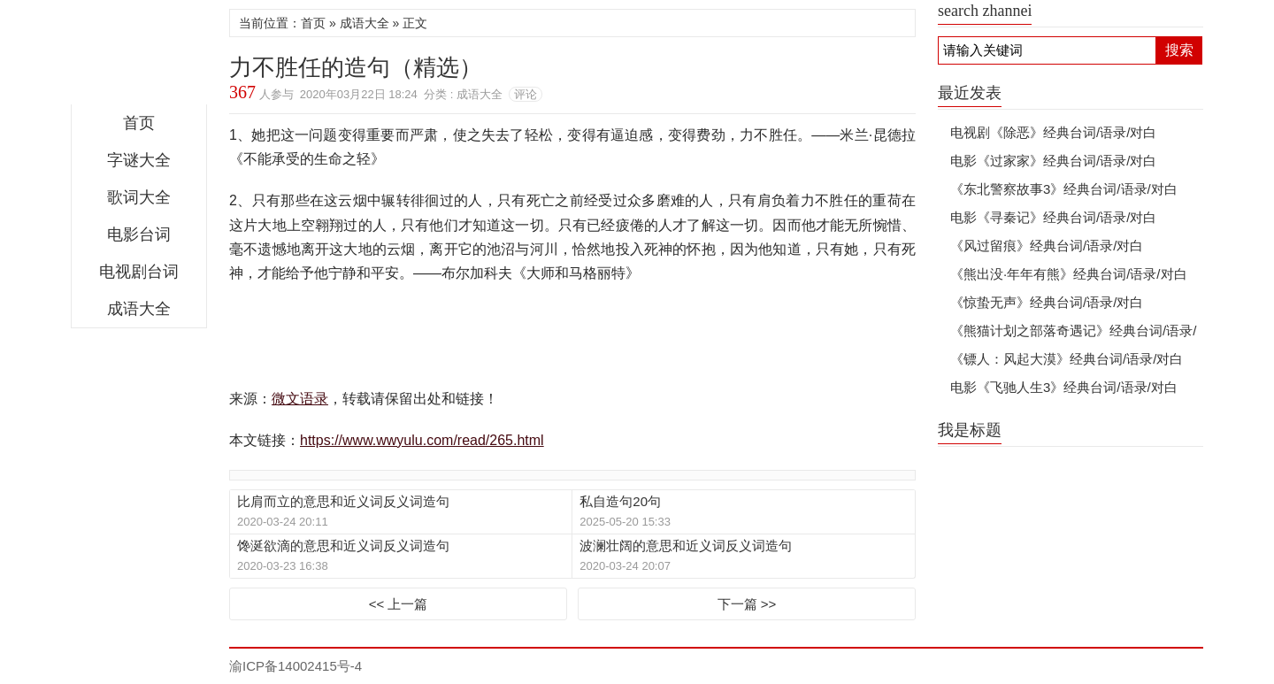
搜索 (1179, 50)
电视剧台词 (139, 272)
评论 (525, 94)
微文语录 (139, 56)
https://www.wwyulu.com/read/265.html (422, 440)
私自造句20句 (620, 501)
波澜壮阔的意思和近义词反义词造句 (685, 545)
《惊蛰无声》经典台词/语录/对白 (1046, 302)
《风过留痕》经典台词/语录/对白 (1046, 245)
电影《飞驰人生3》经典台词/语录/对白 (1064, 387)
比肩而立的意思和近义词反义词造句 (343, 501)
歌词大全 (139, 197)
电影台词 (139, 234)
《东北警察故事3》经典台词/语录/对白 (1064, 188)
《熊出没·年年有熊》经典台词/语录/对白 (1068, 273)
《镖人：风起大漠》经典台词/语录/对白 (1066, 358)
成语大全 (139, 309)
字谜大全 (139, 160)
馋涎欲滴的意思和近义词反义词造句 (343, 545)
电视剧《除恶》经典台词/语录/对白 (1053, 132)
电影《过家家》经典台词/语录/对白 (1053, 160)
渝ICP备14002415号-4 (295, 665)
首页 (139, 123)
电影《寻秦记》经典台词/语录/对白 (1053, 217)
